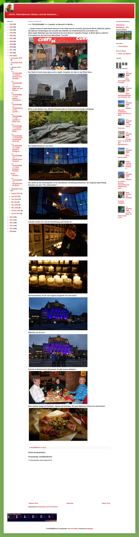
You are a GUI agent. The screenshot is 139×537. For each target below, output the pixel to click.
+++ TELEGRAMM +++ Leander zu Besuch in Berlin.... (16, 128)
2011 (11, 225)
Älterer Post (106, 503)
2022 (11, 35)
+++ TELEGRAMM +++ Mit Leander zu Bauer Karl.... (16, 118)
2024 (11, 30)
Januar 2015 (15, 213)
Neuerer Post (33, 503)
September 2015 (17, 189)
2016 (11, 52)
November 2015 (16, 62)
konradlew (74, 528)
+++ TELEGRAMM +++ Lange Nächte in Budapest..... (16, 147)
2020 (11, 41)
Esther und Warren (124, 53)
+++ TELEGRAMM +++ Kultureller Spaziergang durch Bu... (17, 137)
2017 (11, 50)
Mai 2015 (14, 202)
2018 (11, 47)
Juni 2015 (14, 199)
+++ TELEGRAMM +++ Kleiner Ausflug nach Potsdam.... (16, 75)
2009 (11, 231)
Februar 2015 (16, 210)
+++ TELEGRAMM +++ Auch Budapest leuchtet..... (16, 167)
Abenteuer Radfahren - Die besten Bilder (122, 27)
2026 (11, 24)
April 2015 (15, 205)
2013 (11, 220)
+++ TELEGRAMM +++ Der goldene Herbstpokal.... (16, 96)
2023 (11, 33)
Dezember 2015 (16, 58)
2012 (11, 223)
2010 (11, 228)
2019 (11, 44)
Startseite (70, 503)
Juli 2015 (14, 196)
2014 (11, 217)
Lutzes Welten (123, 46)
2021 (11, 38)
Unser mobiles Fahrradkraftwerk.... (128, 165)
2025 (11, 27)
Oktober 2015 (16, 67)
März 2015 (15, 208)
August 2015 (15, 193)
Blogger (90, 528)
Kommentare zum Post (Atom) (47, 507)
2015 (11, 55)
